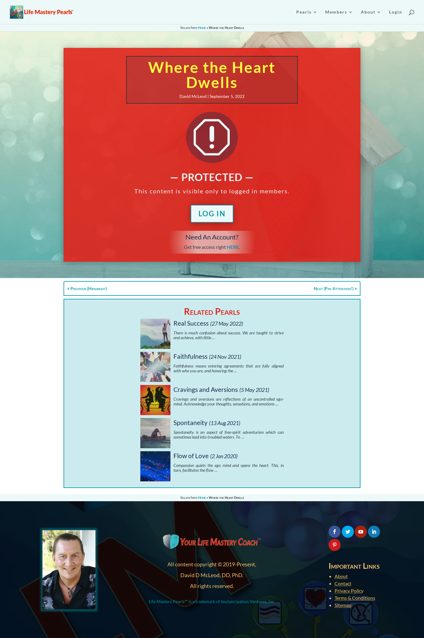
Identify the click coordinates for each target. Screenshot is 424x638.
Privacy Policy (349, 590)
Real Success (191, 323)
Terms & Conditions (355, 598)
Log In (212, 213)
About (341, 576)
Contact (343, 583)
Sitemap (343, 605)
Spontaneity (190, 422)
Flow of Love (191, 455)
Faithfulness (190, 356)
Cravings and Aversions (205, 389)
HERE (233, 247)
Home (202, 28)
